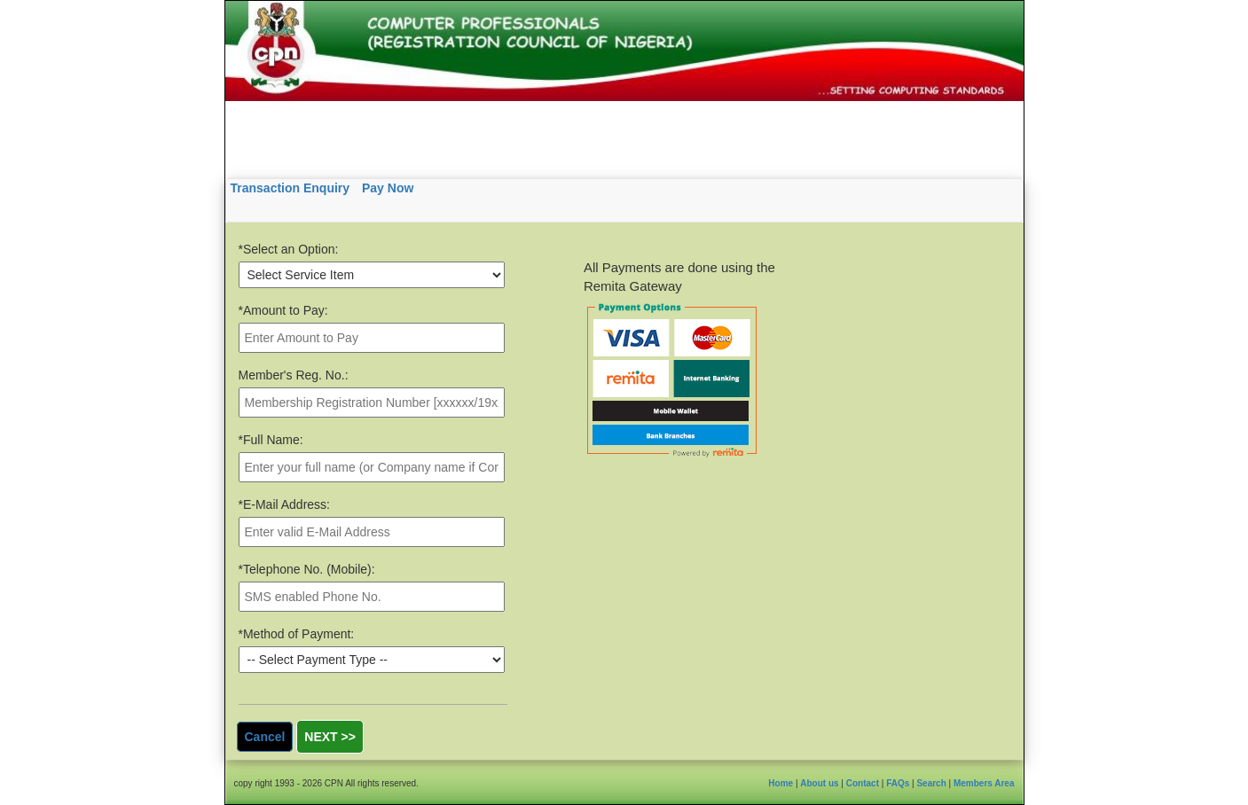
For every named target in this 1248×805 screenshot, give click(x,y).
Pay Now (387, 188)
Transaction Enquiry (290, 188)
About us (819, 783)
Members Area (984, 783)
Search (931, 783)
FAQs (897, 783)
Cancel (265, 737)
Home (780, 783)
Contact (862, 783)
